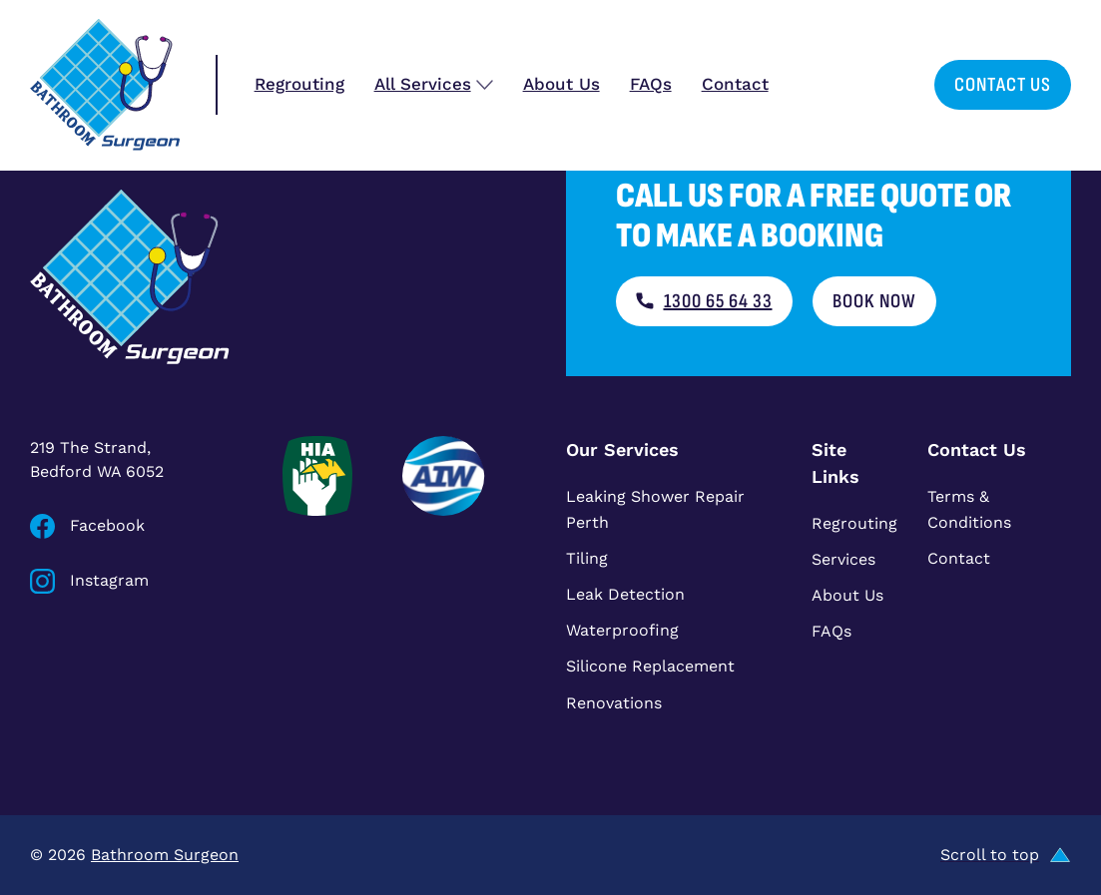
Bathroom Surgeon (165, 854)
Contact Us (1002, 85)
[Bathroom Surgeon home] (105, 85)
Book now (874, 301)
